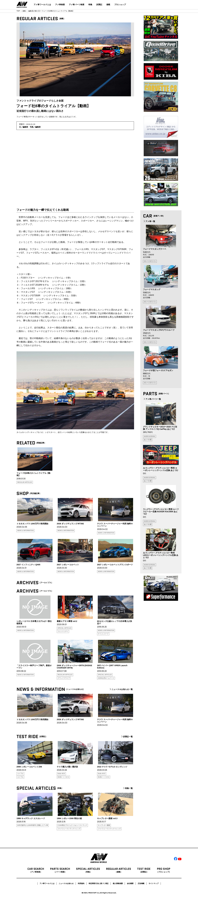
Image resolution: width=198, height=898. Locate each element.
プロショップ (120, 4)
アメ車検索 (60, 4)
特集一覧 (128, 788)
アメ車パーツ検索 (76, 4)
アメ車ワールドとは (42, 4)
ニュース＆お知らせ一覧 (121, 689)
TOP (18, 11)
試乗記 (99, 4)
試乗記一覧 (127, 736)
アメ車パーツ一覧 (152, 399)
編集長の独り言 (34, 11)
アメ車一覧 (149, 221)
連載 (108, 4)
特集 (90, 4)
